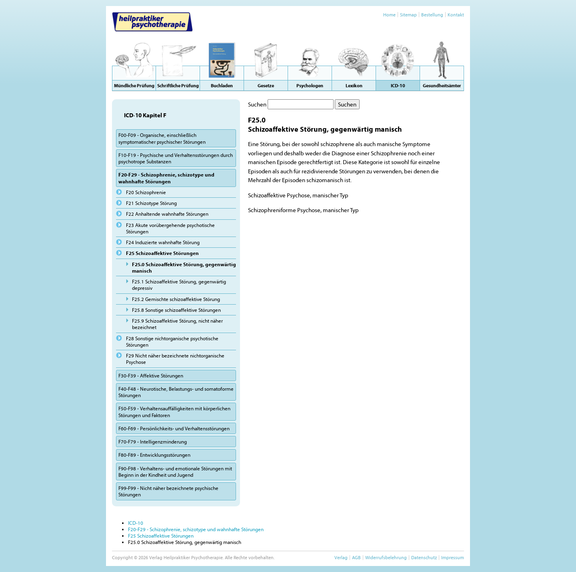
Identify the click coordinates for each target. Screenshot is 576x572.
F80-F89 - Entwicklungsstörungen (154, 455)
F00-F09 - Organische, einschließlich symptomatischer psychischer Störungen (162, 138)
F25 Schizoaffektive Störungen (162, 253)
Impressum (452, 557)
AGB (356, 557)
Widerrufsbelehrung (386, 557)
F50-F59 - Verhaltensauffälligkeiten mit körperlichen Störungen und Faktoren (174, 411)
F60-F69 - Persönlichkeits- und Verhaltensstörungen (174, 428)
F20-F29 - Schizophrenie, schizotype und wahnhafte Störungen (166, 177)
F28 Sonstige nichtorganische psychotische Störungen (172, 341)
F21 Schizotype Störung (151, 203)
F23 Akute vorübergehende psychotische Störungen (170, 228)
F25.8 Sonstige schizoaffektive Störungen (176, 310)
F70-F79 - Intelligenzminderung (152, 441)
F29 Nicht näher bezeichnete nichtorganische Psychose (175, 358)
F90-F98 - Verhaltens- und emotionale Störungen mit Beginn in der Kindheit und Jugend (175, 471)
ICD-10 (135, 523)
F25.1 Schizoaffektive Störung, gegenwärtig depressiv (179, 284)
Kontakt (456, 15)
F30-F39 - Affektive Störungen (150, 375)
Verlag (341, 557)
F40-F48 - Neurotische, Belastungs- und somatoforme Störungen (176, 391)
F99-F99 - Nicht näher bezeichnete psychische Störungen (168, 491)
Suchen (257, 104)
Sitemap (408, 15)
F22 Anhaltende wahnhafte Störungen (167, 214)
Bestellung (432, 15)
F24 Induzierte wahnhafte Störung (163, 242)
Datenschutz (424, 557)
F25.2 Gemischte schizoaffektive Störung (176, 299)
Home (389, 15)
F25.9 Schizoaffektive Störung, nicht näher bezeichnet (177, 323)
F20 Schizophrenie (146, 192)
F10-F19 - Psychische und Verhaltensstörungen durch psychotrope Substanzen (175, 158)
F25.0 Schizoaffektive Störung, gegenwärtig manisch (184, 267)
